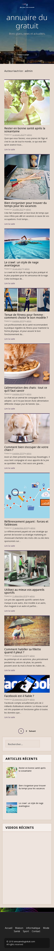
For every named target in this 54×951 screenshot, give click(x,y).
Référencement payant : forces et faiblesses (26, 523)
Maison (19, 928)
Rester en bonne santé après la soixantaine (24, 129)
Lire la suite (9, 149)
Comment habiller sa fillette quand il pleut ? (22, 650)
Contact (36, 931)
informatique (33, 928)
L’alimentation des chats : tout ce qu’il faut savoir (25, 389)
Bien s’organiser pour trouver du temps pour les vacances (25, 204)
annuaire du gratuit (27, 21)
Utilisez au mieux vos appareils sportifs (24, 591)
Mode (46, 928)
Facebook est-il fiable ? (19, 696)
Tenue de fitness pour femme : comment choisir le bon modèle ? (26, 316)
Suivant (32, 731)
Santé (17, 931)
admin (29, 135)
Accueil (8, 928)
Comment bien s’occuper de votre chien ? (26, 448)
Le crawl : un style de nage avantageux (21, 263)
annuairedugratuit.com (24, 941)
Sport (26, 931)
